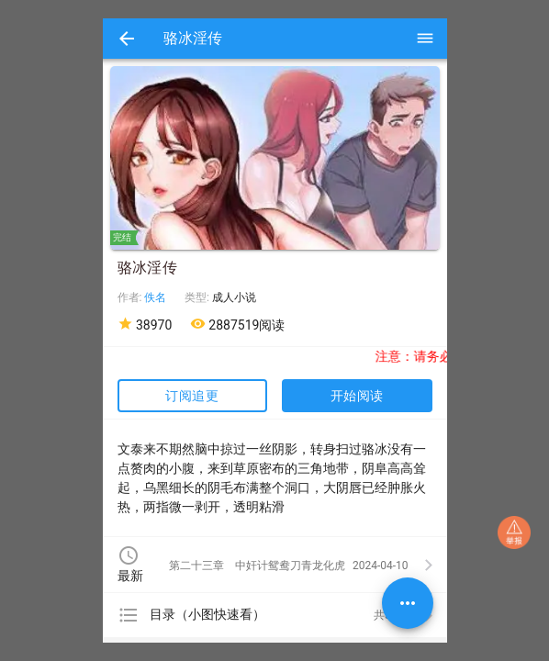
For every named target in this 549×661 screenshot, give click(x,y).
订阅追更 (191, 395)
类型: (198, 297)
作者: (131, 297)
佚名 (155, 297)
